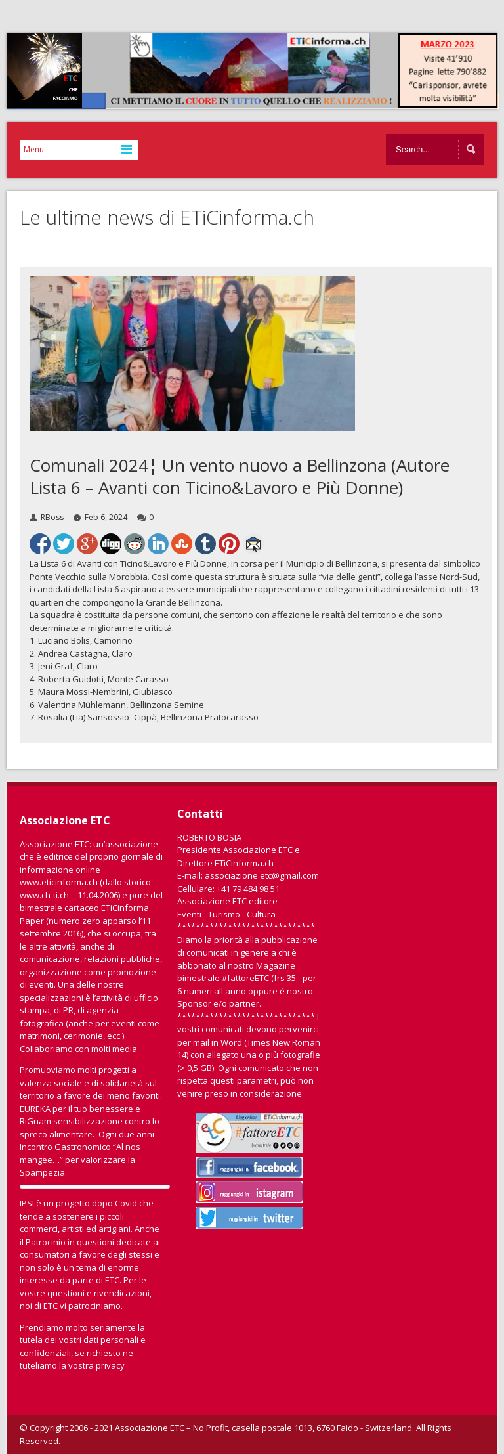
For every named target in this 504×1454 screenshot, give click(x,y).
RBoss (52, 517)
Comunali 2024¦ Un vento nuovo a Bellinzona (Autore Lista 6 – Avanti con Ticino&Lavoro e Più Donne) (240, 476)
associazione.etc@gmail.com (262, 875)
